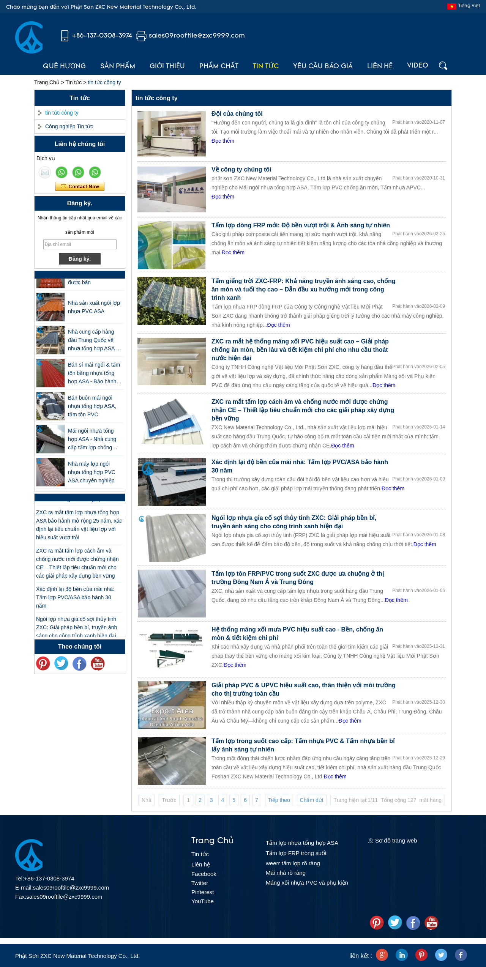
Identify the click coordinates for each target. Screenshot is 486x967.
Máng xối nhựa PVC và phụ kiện (307, 882)
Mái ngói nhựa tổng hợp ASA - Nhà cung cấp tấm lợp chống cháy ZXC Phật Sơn (92, 442)
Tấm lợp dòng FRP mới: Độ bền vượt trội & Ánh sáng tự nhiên (300, 225)
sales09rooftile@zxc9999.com (197, 36)
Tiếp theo (279, 800)
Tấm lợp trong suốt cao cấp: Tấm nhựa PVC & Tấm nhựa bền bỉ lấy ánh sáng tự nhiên (302, 745)
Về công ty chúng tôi (241, 169)
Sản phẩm (117, 66)
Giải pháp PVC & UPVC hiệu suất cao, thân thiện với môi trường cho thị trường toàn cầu (303, 689)
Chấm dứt (311, 800)
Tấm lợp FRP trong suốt (296, 853)
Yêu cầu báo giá (323, 66)
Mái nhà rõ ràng (286, 872)
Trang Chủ (47, 82)
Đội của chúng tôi (237, 113)
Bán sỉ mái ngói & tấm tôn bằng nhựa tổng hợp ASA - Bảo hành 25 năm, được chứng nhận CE (94, 376)
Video (417, 65)
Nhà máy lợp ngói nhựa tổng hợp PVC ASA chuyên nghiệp (91, 474)
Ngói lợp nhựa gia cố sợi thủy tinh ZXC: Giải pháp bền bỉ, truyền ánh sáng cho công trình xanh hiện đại (76, 630)
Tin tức (266, 66)
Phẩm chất (218, 66)
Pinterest (202, 892)
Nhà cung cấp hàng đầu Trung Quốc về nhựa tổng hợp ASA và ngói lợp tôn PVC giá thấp (95, 343)
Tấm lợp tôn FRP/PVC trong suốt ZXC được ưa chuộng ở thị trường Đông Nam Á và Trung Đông (297, 577)
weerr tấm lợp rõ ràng (293, 863)
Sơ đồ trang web (396, 840)
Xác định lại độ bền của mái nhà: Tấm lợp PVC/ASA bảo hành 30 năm (75, 600)
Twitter (199, 883)
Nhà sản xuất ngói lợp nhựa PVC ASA (94, 309)
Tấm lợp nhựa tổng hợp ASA (302, 842)
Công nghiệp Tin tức (69, 126)
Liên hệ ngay (79, 187)
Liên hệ (380, 66)
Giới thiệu (167, 66)
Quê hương (64, 66)
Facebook (203, 874)
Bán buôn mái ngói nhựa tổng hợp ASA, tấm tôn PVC (92, 408)
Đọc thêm (222, 141)
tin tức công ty (62, 113)
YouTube (202, 901)
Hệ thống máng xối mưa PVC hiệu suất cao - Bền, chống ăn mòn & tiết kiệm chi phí (297, 633)
